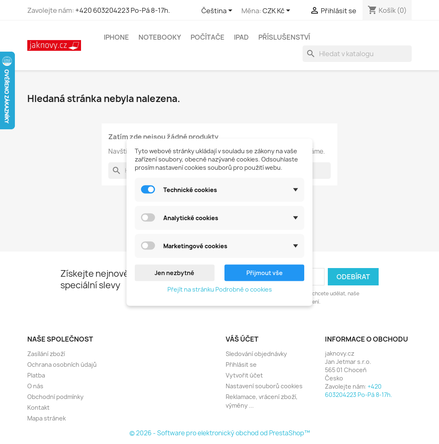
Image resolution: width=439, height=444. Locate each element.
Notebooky (159, 37)
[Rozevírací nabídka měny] (277, 11)
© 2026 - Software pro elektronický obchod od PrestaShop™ (219, 433)
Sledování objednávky (256, 354)
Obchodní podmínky (55, 397)
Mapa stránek (46, 418)
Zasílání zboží (46, 354)
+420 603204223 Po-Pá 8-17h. (122, 10)
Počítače (207, 37)
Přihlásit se (241, 364)
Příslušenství (284, 37)
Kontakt (38, 407)
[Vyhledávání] (357, 53)
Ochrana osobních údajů (62, 364)
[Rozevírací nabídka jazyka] (218, 11)
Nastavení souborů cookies (264, 386)
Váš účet (242, 339)
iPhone (116, 37)
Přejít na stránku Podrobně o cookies (219, 289)
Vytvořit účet (244, 375)
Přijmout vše (264, 272)
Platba (36, 375)
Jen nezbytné (174, 272)
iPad (241, 37)
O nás (35, 386)
